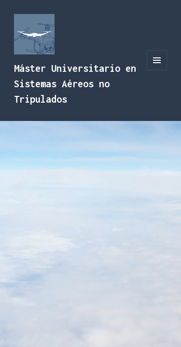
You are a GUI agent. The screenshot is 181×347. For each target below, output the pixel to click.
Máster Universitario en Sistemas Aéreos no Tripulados (75, 84)
